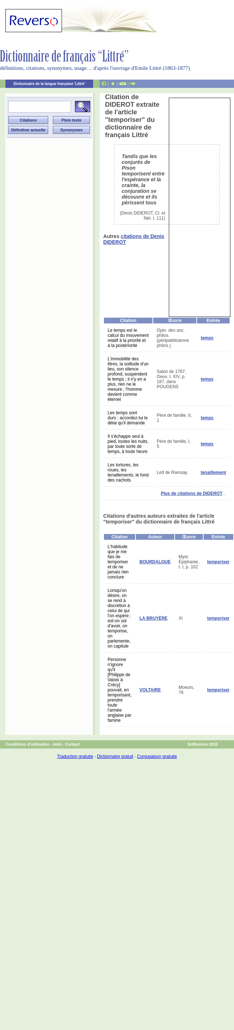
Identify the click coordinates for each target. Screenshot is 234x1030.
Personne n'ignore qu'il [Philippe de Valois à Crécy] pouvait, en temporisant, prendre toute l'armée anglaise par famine (119, 690)
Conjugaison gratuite (157, 756)
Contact (72, 744)
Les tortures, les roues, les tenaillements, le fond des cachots (128, 472)
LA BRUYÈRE (153, 618)
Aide (57, 744)
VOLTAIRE (150, 689)
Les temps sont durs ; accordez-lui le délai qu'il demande (128, 417)
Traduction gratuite (75, 756)
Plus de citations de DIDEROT (191, 493)
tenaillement (213, 472)
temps (207, 337)
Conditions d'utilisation (27, 744)
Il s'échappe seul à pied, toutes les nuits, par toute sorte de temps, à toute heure (128, 444)
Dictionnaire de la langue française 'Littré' (49, 84)
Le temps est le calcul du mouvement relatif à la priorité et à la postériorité (128, 338)
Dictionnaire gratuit (115, 756)
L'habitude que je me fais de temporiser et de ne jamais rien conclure (118, 562)
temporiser (218, 561)
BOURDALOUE (155, 561)
